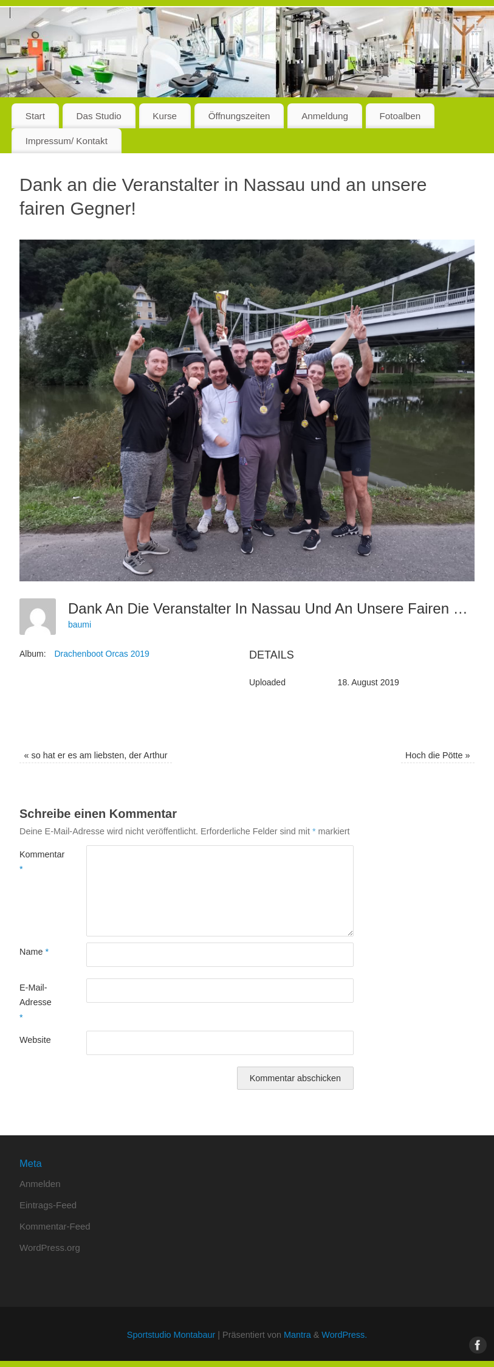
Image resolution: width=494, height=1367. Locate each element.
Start (35, 116)
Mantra (297, 1335)
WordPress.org (49, 1247)
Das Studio (98, 116)
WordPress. (344, 1335)
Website (35, 1040)
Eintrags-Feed (48, 1205)
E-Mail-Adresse (35, 1002)
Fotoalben (400, 116)
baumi (79, 624)
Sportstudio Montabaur (171, 1335)
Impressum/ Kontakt (67, 141)
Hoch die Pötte (437, 755)
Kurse (165, 116)
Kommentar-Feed (55, 1226)
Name (34, 952)
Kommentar (36, 862)
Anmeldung (324, 116)
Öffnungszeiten (239, 116)
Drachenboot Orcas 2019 (101, 654)
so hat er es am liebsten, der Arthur (95, 755)
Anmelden (40, 1183)
